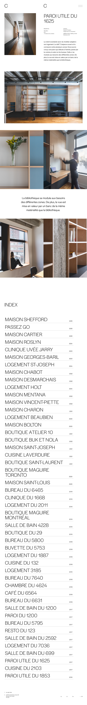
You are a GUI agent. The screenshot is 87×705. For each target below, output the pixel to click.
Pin (73, 696)
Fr (82, 696)
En (80, 696)
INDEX (11, 304)
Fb (61, 696)
